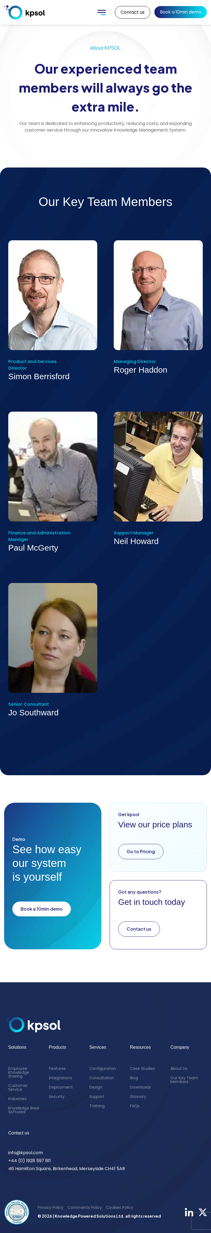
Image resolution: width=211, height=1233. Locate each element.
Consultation (101, 1078)
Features (57, 1068)
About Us (178, 1068)
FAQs (135, 1106)
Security (57, 1096)
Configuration (102, 1068)
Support (96, 1096)
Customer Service (18, 1087)
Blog (134, 1078)
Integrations (60, 1078)
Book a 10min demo (180, 12)
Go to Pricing (141, 851)
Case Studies (142, 1068)
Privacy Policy (50, 1207)
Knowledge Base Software (23, 1110)
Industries (17, 1099)
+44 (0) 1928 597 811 (29, 1160)
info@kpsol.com (25, 1153)
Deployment (61, 1087)
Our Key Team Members (184, 1080)
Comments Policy (85, 1207)
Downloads (140, 1087)
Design (95, 1087)
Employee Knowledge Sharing (18, 1072)
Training (97, 1106)
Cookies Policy (119, 1207)
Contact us (133, 12)
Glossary (138, 1096)
